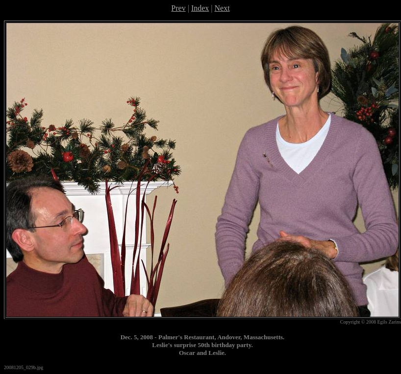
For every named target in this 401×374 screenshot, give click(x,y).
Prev (178, 8)
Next (222, 8)
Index (200, 8)
